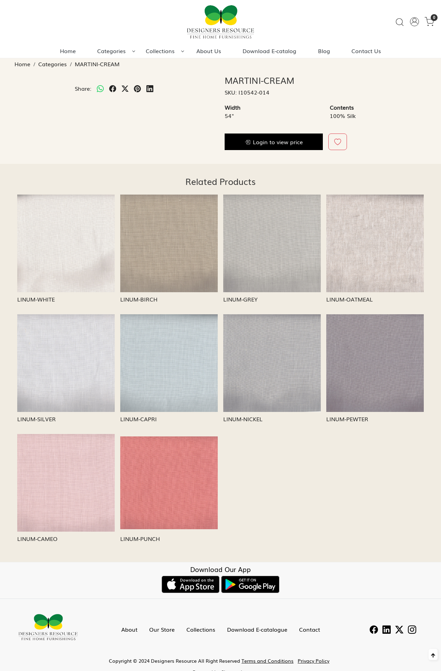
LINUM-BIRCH (138, 299)
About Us (208, 51)
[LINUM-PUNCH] (169, 483)
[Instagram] (412, 630)
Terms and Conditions (268, 660)
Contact (309, 629)
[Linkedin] (386, 630)
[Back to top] (433, 654)
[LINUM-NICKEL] (272, 363)
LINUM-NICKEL (243, 419)
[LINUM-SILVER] (66, 363)
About (129, 629)
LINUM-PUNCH (140, 538)
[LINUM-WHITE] (66, 243)
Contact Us (366, 51)
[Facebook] (373, 630)
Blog (324, 51)
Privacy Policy (313, 660)
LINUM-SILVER (36, 419)
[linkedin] (150, 88)
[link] (399, 22)
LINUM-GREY (240, 299)
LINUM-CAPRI (138, 419)
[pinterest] (137, 88)
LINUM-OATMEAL (349, 299)
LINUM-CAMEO (37, 538)
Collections (165, 51)
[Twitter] (399, 630)
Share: (83, 88)
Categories (116, 51)
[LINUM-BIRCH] (169, 243)
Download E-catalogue (257, 629)
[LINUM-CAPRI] (169, 363)
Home (68, 51)
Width (232, 107)
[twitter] (125, 88)
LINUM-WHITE (36, 299)
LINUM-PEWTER (347, 419)
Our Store (162, 629)
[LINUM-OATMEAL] (375, 243)
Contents (342, 107)
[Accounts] (414, 21)
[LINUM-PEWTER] (375, 363)
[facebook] (112, 88)
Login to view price (274, 142)
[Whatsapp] (100, 88)
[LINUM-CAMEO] (66, 483)
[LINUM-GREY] (272, 243)
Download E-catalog (269, 51)
